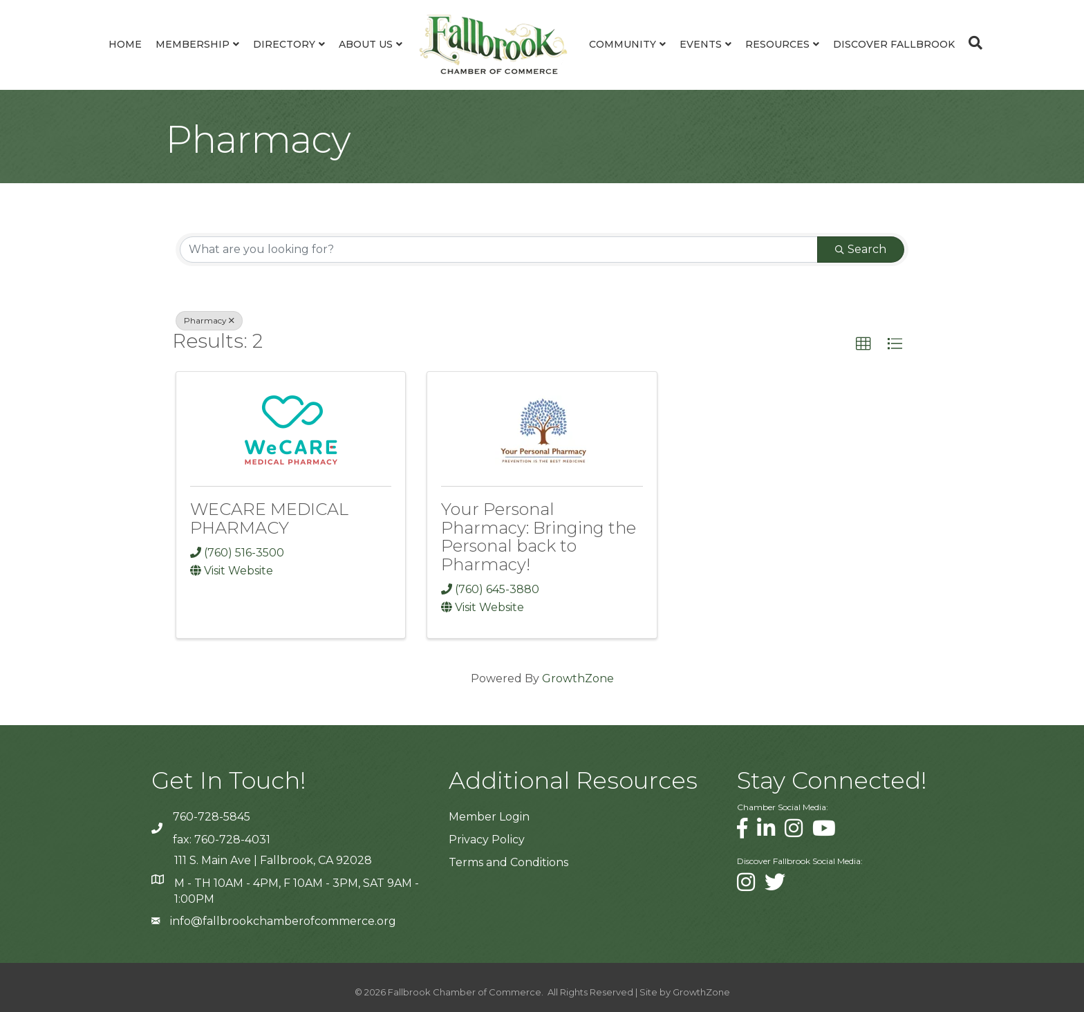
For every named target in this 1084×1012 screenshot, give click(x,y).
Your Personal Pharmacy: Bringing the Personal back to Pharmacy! (538, 536)
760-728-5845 (211, 816)
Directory (284, 44)
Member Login (489, 816)
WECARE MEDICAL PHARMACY (269, 518)
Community (622, 44)
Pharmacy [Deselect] (209, 320)
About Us (366, 44)
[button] (863, 344)
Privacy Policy (487, 839)
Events (701, 44)
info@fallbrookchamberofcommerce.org (283, 921)
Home (125, 44)
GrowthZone (578, 678)
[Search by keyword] (499, 249)
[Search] (972, 43)
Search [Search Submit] (860, 249)
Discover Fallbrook (894, 44)
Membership (193, 44)
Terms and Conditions (508, 862)
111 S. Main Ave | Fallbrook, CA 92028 (273, 860)
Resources (777, 44)
